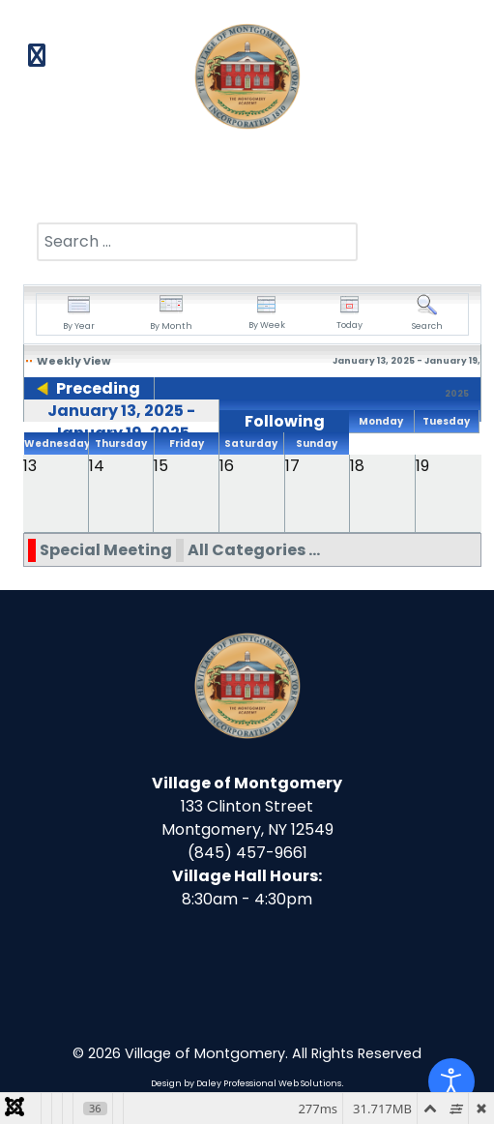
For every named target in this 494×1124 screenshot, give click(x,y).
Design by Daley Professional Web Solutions (246, 1083)
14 (96, 466)
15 (161, 466)
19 (422, 466)
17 (292, 466)
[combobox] (197, 241)
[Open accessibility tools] (451, 1081)
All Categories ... (254, 550)
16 (226, 466)
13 (30, 466)
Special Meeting (106, 550)
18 (357, 466)
